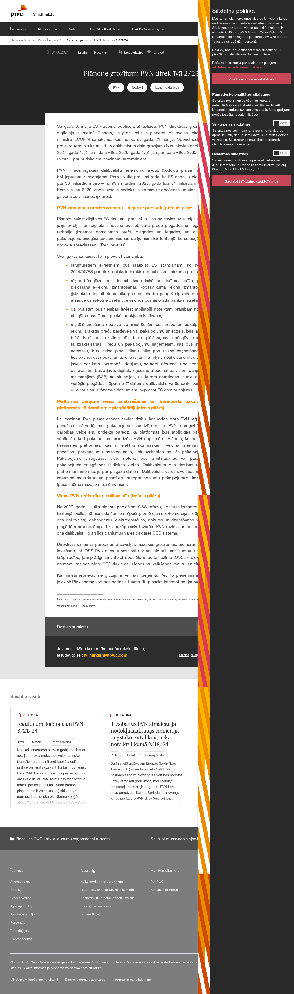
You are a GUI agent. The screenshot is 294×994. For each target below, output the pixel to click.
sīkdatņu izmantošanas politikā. (237, 67)
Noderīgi (45, 29)
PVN (116, 87)
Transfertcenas (21, 939)
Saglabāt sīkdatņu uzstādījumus (252, 181)
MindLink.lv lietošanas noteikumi (34, 979)
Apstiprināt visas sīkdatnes (251, 79)
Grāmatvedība (20, 898)
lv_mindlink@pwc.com (105, 655)
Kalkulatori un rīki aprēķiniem (101, 881)
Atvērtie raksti (20, 881)
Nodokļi (137, 87)
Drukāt (159, 52)
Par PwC (157, 881)
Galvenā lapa (20, 40)
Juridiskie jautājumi (24, 914)
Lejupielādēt (133, 52)
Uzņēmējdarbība (167, 87)
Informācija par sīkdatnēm (131, 979)
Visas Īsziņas (48, 40)
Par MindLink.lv (103, 29)
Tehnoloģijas (19, 931)
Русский (100, 52)
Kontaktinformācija (164, 890)
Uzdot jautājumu (192, 655)
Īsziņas (16, 29)
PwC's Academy (146, 29)
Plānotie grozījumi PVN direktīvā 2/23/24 (96, 40)
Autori (74, 29)
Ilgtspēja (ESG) (21, 906)
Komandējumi (90, 914)
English (83, 52)
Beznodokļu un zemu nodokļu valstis (107, 898)
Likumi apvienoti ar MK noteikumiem (107, 890)
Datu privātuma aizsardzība (85, 979)
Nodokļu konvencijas (95, 906)
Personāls (17, 922)
